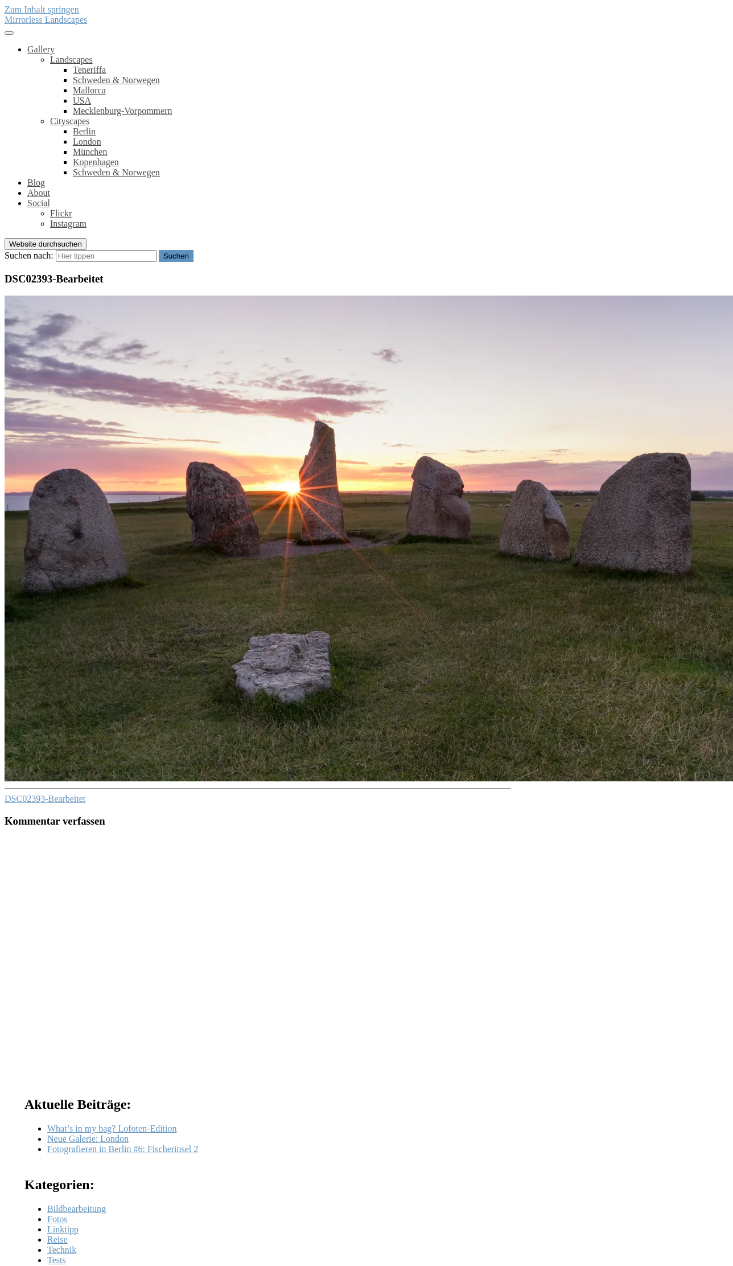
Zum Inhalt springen (42, 9)
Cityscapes (69, 121)
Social (38, 203)
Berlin (84, 131)
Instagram (68, 223)
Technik (61, 1250)
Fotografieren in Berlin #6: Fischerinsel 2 (122, 1149)
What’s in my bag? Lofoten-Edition (112, 1128)
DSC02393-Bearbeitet (45, 799)
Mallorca (89, 90)
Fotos (57, 1219)
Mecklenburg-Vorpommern (122, 111)
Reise (57, 1239)
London (87, 141)
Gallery (41, 49)
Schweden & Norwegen (116, 80)
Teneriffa (89, 70)
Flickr (61, 213)
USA (82, 100)
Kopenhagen (96, 162)
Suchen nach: (29, 255)
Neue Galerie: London (88, 1139)
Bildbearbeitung (76, 1209)
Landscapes (71, 59)
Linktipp (63, 1229)
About (38, 193)
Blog (36, 182)
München (90, 152)
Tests (56, 1260)
